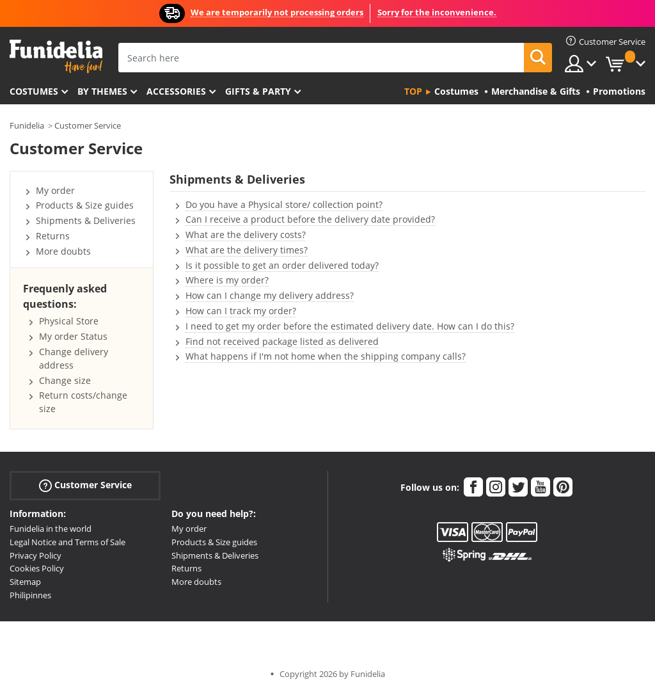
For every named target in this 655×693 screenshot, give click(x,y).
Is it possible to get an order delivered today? (282, 265)
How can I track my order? (240, 311)
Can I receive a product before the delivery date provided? (310, 219)
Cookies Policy (37, 568)
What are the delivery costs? (245, 234)
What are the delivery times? (246, 250)
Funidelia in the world (50, 528)
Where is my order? (227, 280)
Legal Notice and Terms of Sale (67, 542)
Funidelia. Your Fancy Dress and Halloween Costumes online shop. (56, 57)
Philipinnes (30, 595)
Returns (53, 236)
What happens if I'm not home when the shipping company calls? (325, 356)
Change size (65, 380)
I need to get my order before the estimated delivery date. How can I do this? (349, 326)
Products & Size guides (85, 205)
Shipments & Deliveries (86, 220)
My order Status (73, 336)
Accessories (176, 91)
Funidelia (27, 125)
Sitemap (25, 581)
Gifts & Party (258, 91)
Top (413, 91)
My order (55, 190)
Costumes (34, 91)
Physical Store (69, 321)
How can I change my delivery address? (269, 295)
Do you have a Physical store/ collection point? (284, 204)
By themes (102, 91)
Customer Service (87, 125)
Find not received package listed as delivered (282, 341)
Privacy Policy (35, 555)
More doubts (63, 251)
